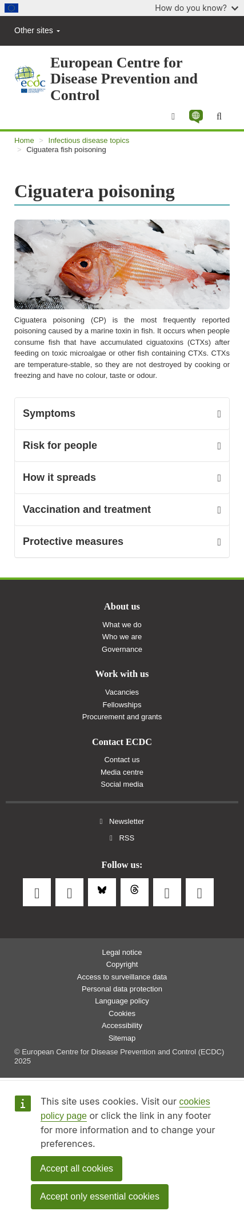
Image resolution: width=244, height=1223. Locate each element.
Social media (122, 784)
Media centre (122, 772)
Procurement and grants (122, 716)
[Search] (219, 116)
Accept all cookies (76, 1168)
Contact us (121, 759)
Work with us (122, 674)
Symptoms (49, 413)
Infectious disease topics (89, 140)
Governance (122, 649)
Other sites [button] (37, 30)
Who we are (122, 636)
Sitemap (122, 1038)
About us (122, 606)
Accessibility (122, 1025)
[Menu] (173, 116)
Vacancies (122, 692)
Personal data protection (122, 989)
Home (24, 140)
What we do (122, 624)
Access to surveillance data (122, 977)
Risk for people (60, 445)
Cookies (122, 1013)
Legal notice (122, 952)
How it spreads (59, 477)
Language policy (122, 1001)
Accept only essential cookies (99, 1196)
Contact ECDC (122, 742)
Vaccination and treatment (87, 509)
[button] (196, 116)
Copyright (122, 964)
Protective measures (73, 541)
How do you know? (196, 8)
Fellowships (122, 704)
